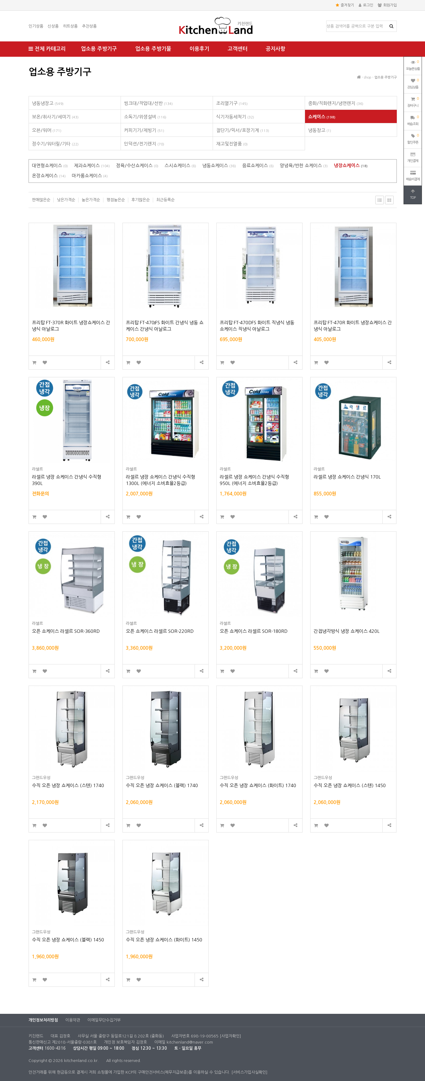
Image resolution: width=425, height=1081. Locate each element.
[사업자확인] (230, 1036)
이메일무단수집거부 (104, 1020)
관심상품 (413, 83)
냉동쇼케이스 (219, 165)
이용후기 (199, 49)
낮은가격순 (66, 200)
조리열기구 (232, 103)
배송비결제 (413, 176)
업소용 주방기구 (99, 49)
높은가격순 (91, 200)
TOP (412, 194)
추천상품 (89, 26)
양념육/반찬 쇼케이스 (304, 165)
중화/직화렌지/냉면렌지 (335, 103)
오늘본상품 (413, 65)
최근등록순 (165, 200)
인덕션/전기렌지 (144, 143)
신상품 (53, 26)
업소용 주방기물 (153, 49)
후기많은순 (140, 200)
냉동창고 (319, 130)
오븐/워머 (46, 130)
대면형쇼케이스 (50, 165)
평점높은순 (115, 200)
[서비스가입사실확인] (249, 1072)
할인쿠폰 (413, 138)
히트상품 (70, 26)
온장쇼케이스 (49, 175)
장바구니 (413, 101)
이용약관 (72, 1020)
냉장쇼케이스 (351, 165)
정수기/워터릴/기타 (55, 143)
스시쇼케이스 (180, 165)
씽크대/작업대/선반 (148, 103)
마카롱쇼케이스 (90, 175)
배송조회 (413, 120)
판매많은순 (41, 200)
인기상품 (36, 26)
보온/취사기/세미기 (55, 116)
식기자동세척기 (235, 116)
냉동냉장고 (48, 103)
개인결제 (412, 157)
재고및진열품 (232, 143)
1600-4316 (55, 1048)
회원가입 (387, 5)
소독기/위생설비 (145, 116)
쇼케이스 (321, 116)
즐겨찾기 (345, 5)
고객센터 (237, 49)
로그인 (366, 5)
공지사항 (275, 49)
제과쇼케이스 (92, 165)
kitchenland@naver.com (190, 1042)
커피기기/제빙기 (144, 130)
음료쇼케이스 (258, 165)
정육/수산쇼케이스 (137, 165)
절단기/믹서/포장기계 (242, 130)
